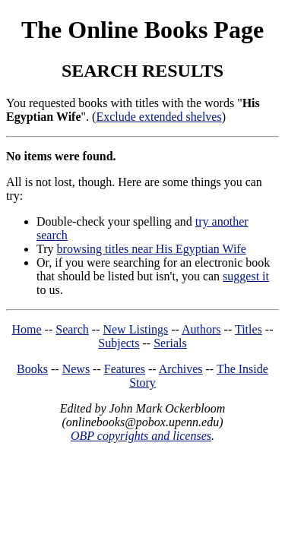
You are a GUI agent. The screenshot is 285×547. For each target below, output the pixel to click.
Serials (170, 343)
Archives (181, 368)
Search (72, 329)
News (76, 368)
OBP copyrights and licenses (141, 435)
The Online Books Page (142, 29)
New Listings (135, 329)
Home (27, 329)
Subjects (118, 343)
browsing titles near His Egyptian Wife (151, 248)
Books (32, 368)
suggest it (246, 276)
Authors (201, 329)
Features (124, 368)
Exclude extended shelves (158, 116)
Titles (248, 329)
